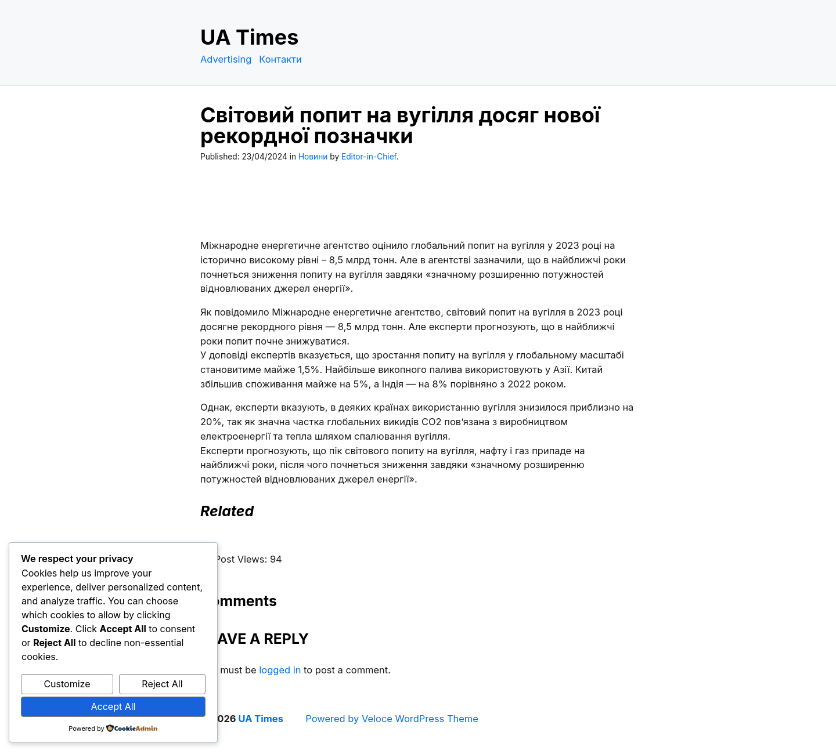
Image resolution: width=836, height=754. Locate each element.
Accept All (113, 706)
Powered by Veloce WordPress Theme (391, 718)
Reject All (162, 684)
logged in (280, 670)
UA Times (249, 37)
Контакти (280, 59)
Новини (312, 156)
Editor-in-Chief (369, 156)
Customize (67, 684)
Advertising (225, 59)
